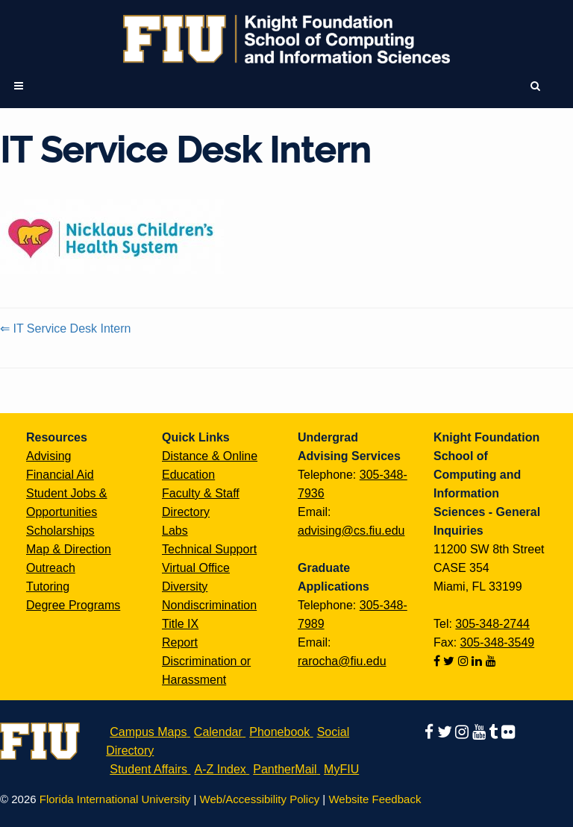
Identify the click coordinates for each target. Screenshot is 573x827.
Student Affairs (148, 769)
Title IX (180, 623)
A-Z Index (219, 769)
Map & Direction (68, 549)
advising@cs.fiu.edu (351, 530)
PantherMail (284, 769)
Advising (48, 456)
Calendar (218, 732)
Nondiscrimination (209, 605)
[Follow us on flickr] (508, 732)
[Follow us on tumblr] (495, 732)
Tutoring (47, 586)
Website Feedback (374, 799)
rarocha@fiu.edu (342, 661)
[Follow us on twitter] (450, 661)
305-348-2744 (492, 623)
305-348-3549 (497, 642)
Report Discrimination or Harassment (206, 661)
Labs (175, 530)
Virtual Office (196, 568)
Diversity (184, 586)
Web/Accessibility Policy (260, 799)
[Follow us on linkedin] (478, 661)
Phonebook (279, 732)
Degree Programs (73, 605)
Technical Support (209, 549)
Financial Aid (60, 474)
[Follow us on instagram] (465, 661)
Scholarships (60, 530)
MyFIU (341, 769)
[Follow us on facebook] (438, 661)
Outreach (50, 568)
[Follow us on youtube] (491, 661)
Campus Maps (148, 732)
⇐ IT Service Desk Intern (65, 328)
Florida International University (115, 799)
